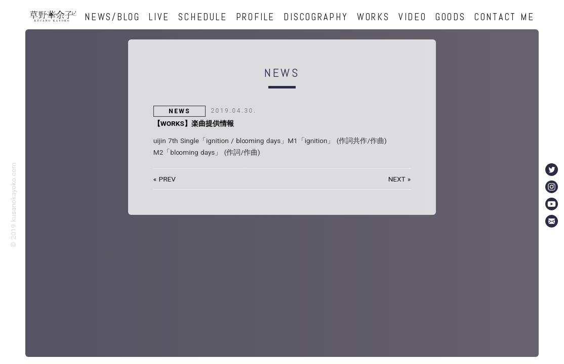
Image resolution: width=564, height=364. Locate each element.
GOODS (450, 17)
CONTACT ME (504, 17)
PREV (167, 179)
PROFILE (255, 17)
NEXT (397, 179)
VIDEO (412, 17)
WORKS (373, 17)
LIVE (159, 17)
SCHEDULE (202, 17)
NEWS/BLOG (112, 17)
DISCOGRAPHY (316, 17)
